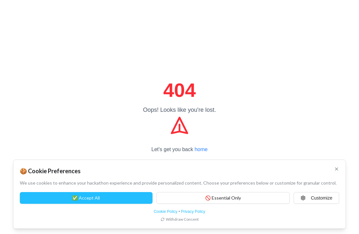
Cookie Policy (166, 211)
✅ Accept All (86, 198)
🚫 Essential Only (223, 198)
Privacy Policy (193, 211)
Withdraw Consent (180, 219)
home (200, 149)
